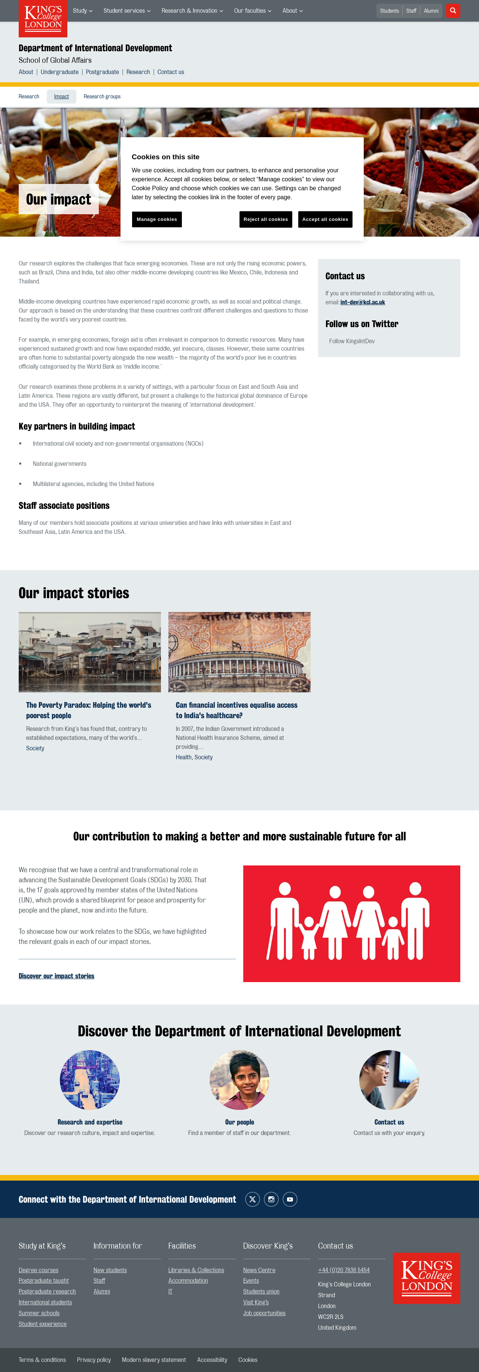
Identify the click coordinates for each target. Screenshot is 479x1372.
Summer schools (39, 1313)
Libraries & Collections (196, 1270)
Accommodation (188, 1281)
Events (251, 1281)
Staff (411, 11)
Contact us (171, 72)
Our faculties (250, 11)
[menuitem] (82, 11)
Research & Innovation (189, 11)
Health (184, 757)
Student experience (43, 1324)
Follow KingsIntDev (352, 341)
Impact (61, 96)
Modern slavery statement (154, 1360)
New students (110, 1270)
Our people (239, 1122)
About (290, 11)
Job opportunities (264, 1313)
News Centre (259, 1270)
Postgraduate (102, 72)
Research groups (102, 96)
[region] (242, 189)
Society (35, 748)
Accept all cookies (325, 219)
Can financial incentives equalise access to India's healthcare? (237, 710)
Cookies (247, 1360)
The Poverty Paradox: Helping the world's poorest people (88, 710)
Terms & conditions (42, 1360)
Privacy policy (94, 1360)
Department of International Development (95, 47)
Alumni (431, 11)
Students (389, 11)
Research (138, 72)
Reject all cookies (266, 219)
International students (45, 1302)
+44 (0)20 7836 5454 (344, 1270)
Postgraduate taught (44, 1281)
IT (170, 1292)
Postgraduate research (47, 1292)
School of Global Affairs (55, 60)
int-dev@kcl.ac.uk (363, 302)
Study (80, 11)
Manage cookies (157, 219)
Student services (124, 11)
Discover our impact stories (56, 976)
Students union (261, 1292)
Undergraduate (60, 72)
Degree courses (38, 1270)
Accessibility (212, 1360)
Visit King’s (256, 1302)
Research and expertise (90, 1122)
